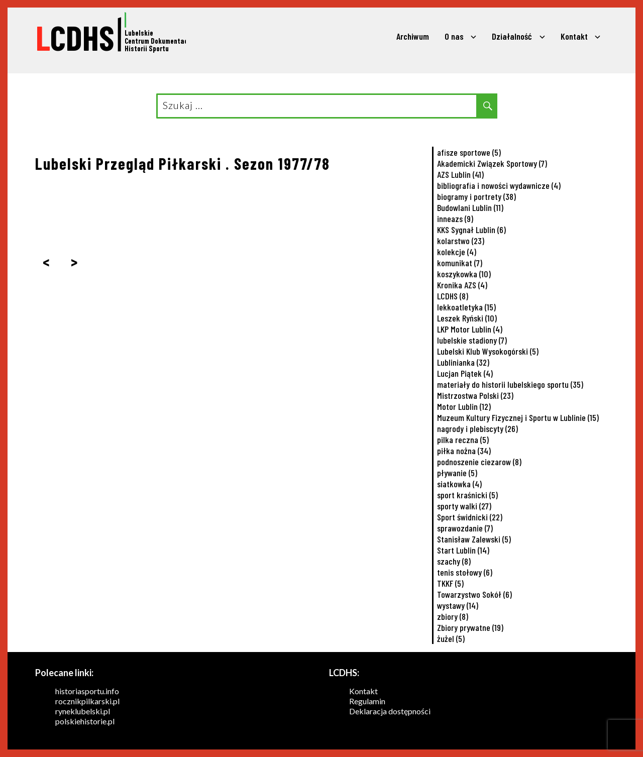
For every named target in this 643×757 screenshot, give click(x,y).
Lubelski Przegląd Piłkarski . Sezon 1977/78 (182, 163)
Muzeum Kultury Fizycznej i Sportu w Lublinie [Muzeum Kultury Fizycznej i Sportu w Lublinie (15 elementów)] (518, 417)
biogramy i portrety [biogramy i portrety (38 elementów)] (476, 196)
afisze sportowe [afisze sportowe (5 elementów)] (469, 152)
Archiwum (412, 36)
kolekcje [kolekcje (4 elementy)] (456, 251)
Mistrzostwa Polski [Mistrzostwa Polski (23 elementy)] (475, 395)
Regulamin (367, 701)
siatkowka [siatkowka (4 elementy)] (459, 483)
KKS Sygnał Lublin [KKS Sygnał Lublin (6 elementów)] (471, 229)
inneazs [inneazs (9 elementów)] (455, 218)
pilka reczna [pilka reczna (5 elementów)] (463, 439)
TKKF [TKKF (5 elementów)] (450, 583)
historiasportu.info (87, 691)
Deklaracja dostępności (390, 711)
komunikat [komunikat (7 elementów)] (459, 262)
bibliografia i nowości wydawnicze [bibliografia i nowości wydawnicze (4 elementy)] (499, 185)
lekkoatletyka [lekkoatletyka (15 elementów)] (466, 306)
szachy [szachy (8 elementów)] (454, 561)
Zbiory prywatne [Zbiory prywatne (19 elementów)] (470, 627)
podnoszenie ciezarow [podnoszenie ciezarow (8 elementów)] (479, 461)
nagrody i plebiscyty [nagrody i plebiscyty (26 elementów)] (477, 428)
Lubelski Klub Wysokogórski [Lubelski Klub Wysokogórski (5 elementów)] (488, 351)
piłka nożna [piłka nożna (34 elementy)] (464, 450)
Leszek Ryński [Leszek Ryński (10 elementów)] (467, 317)
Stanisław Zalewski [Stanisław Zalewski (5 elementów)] (474, 539)
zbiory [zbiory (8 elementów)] (452, 616)
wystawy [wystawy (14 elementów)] (457, 605)
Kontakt (574, 36)
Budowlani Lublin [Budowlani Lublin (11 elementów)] (470, 207)
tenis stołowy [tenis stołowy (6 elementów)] (464, 572)
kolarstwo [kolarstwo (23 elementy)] (460, 240)
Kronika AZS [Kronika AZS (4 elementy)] (462, 284)
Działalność (512, 36)
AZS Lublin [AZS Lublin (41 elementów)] (460, 174)
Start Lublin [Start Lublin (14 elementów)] (463, 550)
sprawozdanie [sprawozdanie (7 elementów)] (465, 527)
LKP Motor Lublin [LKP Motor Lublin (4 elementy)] (469, 329)
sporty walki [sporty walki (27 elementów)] (464, 505)
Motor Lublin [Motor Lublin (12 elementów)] (464, 406)
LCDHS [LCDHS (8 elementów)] (452, 295)
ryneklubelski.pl (82, 711)
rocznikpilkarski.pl (87, 701)
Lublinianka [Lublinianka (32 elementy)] (463, 362)
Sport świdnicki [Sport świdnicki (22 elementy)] (469, 516)
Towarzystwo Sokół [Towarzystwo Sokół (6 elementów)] (474, 594)
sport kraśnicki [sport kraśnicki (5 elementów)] (467, 494)
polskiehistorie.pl (85, 721)
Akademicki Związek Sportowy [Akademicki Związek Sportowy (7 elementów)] (492, 163)
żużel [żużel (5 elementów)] (451, 638)
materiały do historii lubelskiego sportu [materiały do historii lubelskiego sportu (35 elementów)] (510, 384)
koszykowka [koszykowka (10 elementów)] (464, 273)
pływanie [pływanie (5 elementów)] (457, 472)
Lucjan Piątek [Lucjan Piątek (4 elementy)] (465, 373)
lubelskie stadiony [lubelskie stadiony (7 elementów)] (472, 340)
